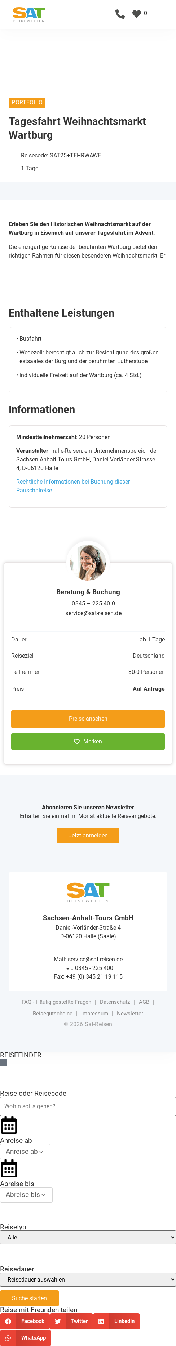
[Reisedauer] (88, 1280)
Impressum (94, 1013)
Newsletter (130, 1013)
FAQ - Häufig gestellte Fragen (56, 1002)
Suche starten (29, 1298)
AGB (144, 1002)
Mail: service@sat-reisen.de (88, 959)
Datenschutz (115, 1002)
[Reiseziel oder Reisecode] (88, 1106)
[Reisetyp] (88, 1237)
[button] (169, 14)
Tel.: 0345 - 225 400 (88, 968)
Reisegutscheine (52, 1013)
